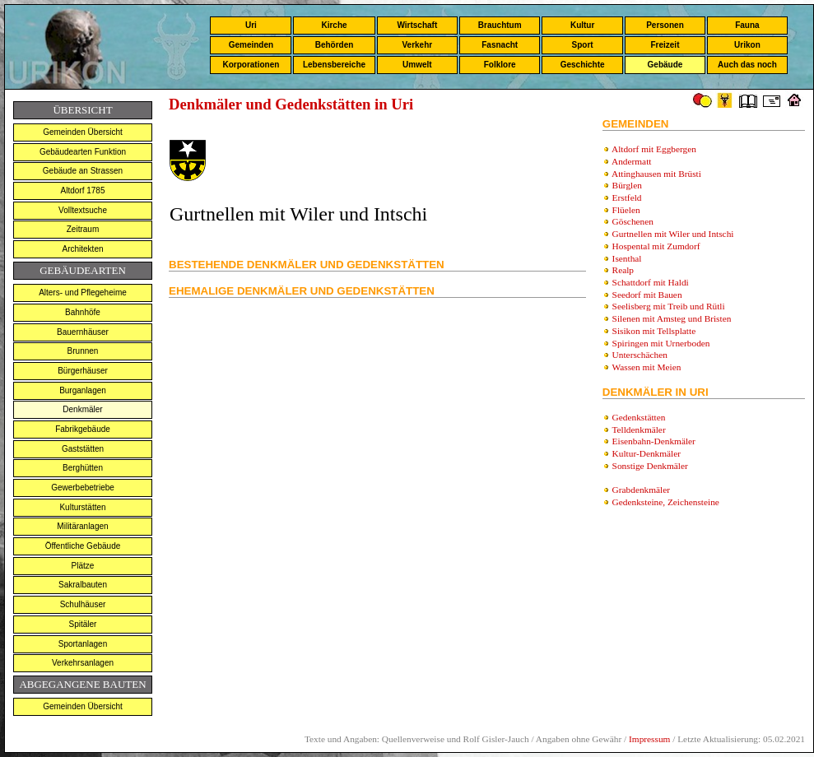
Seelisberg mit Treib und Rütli (668, 306)
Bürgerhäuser (83, 370)
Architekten (82, 248)
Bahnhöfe (82, 312)
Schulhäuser (83, 604)
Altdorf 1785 (83, 190)
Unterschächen (639, 355)
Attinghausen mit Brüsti (656, 174)
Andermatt (631, 161)
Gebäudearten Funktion (83, 151)
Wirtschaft (417, 25)
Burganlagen (82, 390)
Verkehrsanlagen (83, 662)
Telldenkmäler (638, 429)
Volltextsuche (82, 210)
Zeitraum (83, 229)
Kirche (334, 25)
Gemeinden (251, 44)
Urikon (747, 44)
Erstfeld (627, 197)
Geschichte (582, 64)
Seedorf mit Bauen (647, 295)
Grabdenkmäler (641, 490)
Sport (582, 44)
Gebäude (665, 64)
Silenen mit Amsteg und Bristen (672, 318)
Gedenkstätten (639, 417)
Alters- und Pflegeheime (83, 292)
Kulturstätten (82, 507)
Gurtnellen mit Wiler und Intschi (673, 234)
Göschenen (633, 221)
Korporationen (250, 64)
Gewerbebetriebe (82, 487)
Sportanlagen (83, 643)
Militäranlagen (82, 526)
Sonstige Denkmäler (650, 466)
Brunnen (83, 350)
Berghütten (83, 467)
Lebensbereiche (334, 64)
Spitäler (83, 624)
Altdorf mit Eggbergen (654, 149)
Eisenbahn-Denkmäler (653, 441)
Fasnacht (499, 44)
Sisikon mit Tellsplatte (654, 331)
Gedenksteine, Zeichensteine (665, 502)
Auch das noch (747, 64)
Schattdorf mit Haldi (650, 282)
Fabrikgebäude (82, 429)
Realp (623, 270)
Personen (665, 25)
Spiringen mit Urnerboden (661, 343)
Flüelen (626, 210)
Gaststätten (83, 448)
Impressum (649, 739)
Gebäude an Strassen (83, 170)
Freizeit (664, 44)
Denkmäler (82, 409)
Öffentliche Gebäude (83, 545)
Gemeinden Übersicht (83, 132)
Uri (251, 25)
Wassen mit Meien (646, 367)
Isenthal (627, 258)
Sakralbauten (82, 584)
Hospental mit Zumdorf (656, 246)
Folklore (500, 64)
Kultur (582, 25)
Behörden (334, 44)
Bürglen (627, 185)
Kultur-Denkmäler (646, 453)
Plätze (83, 565)
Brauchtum (500, 25)
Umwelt (417, 64)
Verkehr (417, 44)
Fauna (747, 25)
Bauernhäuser (83, 332)
